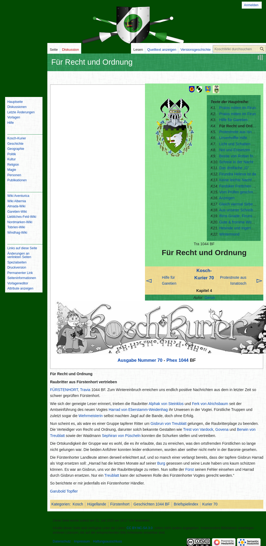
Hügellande (96, 504)
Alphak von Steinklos (166, 404)
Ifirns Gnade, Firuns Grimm (242, 216)
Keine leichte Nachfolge (239, 180)
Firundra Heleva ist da (237, 174)
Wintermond (229, 234)
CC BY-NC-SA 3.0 (139, 528)
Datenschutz (62, 541)
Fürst (189, 469)
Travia (85, 390)
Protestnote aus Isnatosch (241, 132)
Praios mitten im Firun (237, 108)
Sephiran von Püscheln (121, 435)
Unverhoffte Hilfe (233, 138)
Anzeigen (227, 198)
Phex (171, 360)
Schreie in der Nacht (236, 162)
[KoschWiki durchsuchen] (239, 49)
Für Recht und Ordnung (240, 126)
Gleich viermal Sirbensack (241, 204)
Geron (209, 297)
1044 (184, 360)
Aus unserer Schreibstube (240, 210)
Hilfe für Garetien (233, 120)
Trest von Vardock (198, 429)
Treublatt (111, 475)
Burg (161, 463)
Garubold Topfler (64, 491)
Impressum (82, 541)
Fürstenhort (120, 504)
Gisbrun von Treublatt (169, 423)
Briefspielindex (186, 504)
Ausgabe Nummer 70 (140, 360)
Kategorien (60, 504)
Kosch (78, 504)
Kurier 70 (210, 504)
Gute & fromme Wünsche (240, 222)
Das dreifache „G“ (234, 168)
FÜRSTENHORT (64, 390)
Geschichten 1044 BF (151, 504)
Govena (222, 429)
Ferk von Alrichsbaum (210, 404)
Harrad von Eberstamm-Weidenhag (138, 409)
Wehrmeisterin (91, 416)
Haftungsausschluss (107, 541)
